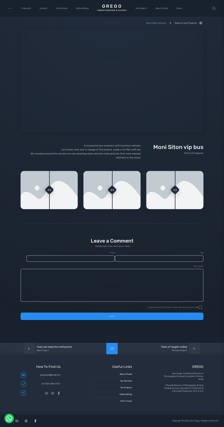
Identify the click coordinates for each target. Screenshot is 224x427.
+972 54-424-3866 (51, 384)
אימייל (112, 252)
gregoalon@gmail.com (50, 375)
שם (201, 252)
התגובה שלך (198, 266)
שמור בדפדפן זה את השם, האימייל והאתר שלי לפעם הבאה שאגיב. (173, 307)
